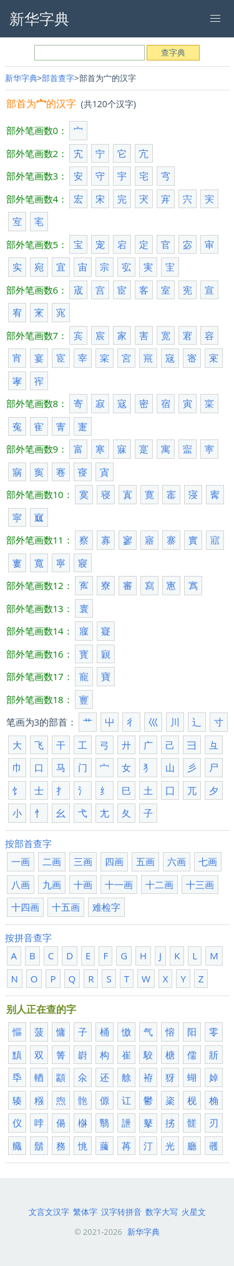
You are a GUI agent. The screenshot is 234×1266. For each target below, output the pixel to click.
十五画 (66, 907)
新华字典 (21, 78)
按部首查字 (28, 843)
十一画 (119, 884)
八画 (20, 884)
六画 (176, 861)
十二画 (159, 884)
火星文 (194, 1211)
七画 (207, 861)
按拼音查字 (28, 937)
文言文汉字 (49, 1211)
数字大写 (161, 1211)
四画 (114, 861)
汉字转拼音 (121, 1211)
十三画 (200, 884)
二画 (51, 861)
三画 (83, 861)
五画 (145, 861)
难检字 (106, 907)
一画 (20, 861)
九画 (51, 884)
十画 (83, 884)
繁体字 (85, 1211)
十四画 (25, 907)
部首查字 (58, 78)
